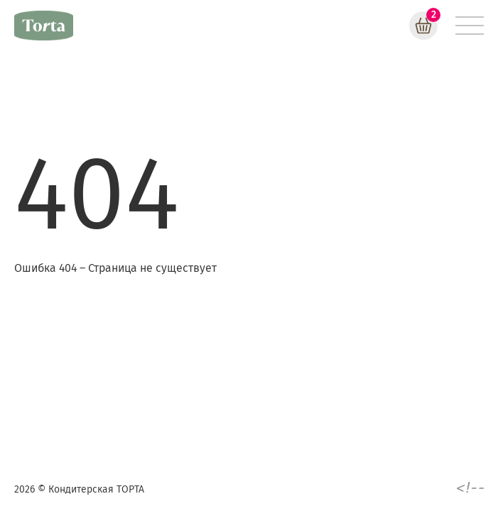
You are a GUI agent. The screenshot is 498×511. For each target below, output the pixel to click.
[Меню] (469, 25)
